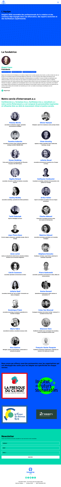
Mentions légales (19, 483)
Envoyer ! (30, 457)
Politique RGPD (29, 483)
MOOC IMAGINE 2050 (41, 483)
